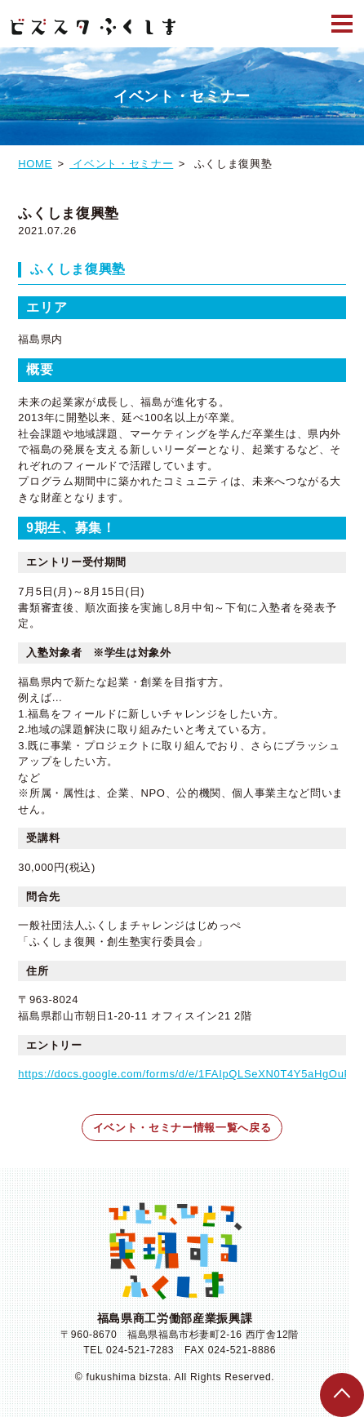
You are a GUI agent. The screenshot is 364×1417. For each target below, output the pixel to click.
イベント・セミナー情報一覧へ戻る (182, 1128)
